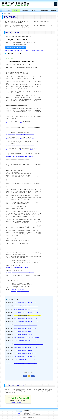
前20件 (25, 375)
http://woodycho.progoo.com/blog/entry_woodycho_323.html (20, 134)
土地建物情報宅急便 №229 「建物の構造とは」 (25, 350)
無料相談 (16, 10)
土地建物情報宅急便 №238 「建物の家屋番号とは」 (26, 321)
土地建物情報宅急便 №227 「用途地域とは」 (25, 356)
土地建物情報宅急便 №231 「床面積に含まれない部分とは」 (28, 344)
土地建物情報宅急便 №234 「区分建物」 (24, 334)
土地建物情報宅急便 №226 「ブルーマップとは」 (26, 359)
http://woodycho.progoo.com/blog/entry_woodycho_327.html (20, 149)
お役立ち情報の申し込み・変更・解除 (15, 47)
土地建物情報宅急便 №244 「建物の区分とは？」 (26, 302)
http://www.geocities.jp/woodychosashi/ (20, 291)
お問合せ (20, 415)
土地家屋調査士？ (44, 10)
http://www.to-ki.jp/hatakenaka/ (17, 289)
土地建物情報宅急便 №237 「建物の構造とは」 (25, 325)
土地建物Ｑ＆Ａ (24, 10)
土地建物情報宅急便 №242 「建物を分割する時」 (26, 309)
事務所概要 (20, 413)
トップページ (7, 10)
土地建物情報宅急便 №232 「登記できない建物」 (26, 340)
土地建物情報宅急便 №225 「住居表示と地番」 (25, 363)
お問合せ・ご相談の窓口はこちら (18, 402)
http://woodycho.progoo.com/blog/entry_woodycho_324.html (20, 138)
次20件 (33, 375)
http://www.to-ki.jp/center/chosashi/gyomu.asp (17, 267)
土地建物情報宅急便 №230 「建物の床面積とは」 (26, 347)
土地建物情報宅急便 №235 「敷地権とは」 (24, 331)
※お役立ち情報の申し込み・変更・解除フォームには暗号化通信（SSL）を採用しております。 (25, 50)
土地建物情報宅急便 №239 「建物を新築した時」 (26, 318)
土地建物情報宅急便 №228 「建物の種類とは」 (25, 353)
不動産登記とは (34, 10)
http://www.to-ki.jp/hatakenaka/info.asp (15, 122)
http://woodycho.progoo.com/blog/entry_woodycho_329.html (20, 156)
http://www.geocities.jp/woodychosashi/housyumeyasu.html (20, 272)
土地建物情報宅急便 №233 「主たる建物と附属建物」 (27, 337)
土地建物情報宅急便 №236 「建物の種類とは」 (25, 328)
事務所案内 (53, 10)
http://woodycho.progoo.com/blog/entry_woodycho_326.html (20, 145)
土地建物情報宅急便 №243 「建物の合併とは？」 (26, 306)
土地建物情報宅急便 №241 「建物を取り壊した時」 (26, 312)
